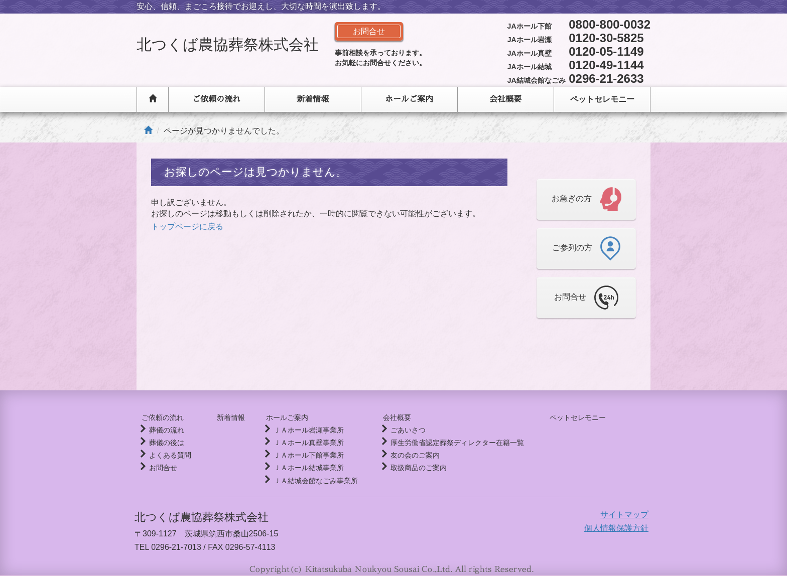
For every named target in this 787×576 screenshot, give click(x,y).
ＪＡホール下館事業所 (304, 455)
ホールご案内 (409, 99)
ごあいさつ (403, 430)
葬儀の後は (166, 443)
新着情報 (313, 99)
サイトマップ (624, 514)
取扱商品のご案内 (414, 468)
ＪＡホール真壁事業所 (304, 443)
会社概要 (505, 99)
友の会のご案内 (410, 455)
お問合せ (163, 468)
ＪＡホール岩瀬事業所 (304, 430)
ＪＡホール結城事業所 (304, 468)
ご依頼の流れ (216, 99)
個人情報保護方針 (616, 528)
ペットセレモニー (602, 99)
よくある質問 (170, 455)
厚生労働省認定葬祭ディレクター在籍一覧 (452, 443)
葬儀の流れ (166, 430)
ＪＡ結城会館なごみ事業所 (311, 481)
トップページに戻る (187, 226)
